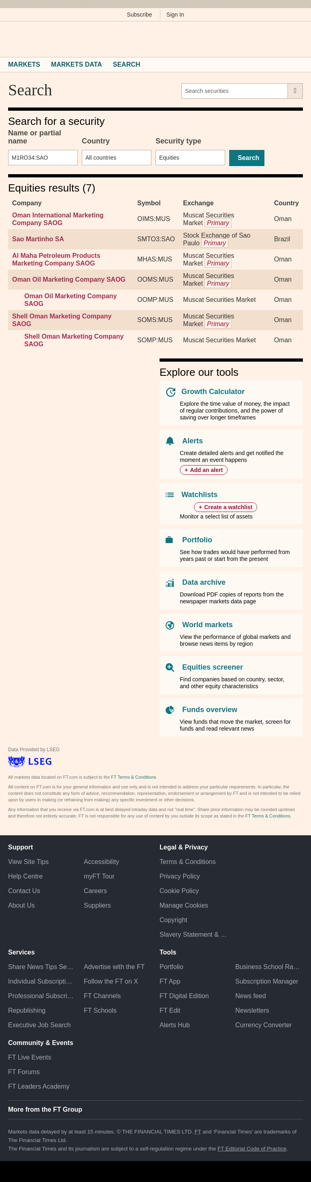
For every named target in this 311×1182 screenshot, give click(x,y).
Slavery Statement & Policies (193, 934)
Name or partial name (34, 137)
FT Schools (100, 1010)
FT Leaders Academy (39, 1086)
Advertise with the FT (114, 966)
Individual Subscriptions (42, 981)
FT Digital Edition (184, 995)
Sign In (175, 14)
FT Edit (170, 1010)
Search (127, 64)
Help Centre (25, 876)
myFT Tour (99, 876)
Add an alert (206, 470)
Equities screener (212, 667)
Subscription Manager (266, 981)
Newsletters (252, 1010)
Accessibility (101, 861)
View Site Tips (28, 861)
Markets (24, 64)
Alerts (192, 441)
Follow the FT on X (111, 981)
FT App (170, 981)
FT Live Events (29, 1057)
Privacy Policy (180, 876)
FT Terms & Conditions (133, 777)
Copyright (173, 920)
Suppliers (97, 905)
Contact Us (24, 890)
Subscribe (139, 14)
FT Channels (102, 995)
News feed (250, 995)
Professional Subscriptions (42, 995)
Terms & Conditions (188, 861)
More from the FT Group (45, 1109)
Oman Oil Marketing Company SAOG (69, 279)
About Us (21, 905)
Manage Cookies (184, 905)
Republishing (27, 1010)
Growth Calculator (213, 392)
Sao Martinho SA (38, 239)
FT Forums (24, 1071)
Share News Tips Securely (42, 966)
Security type (178, 141)
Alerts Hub (175, 1025)
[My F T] (294, 39)
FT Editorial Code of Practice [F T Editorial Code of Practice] (251, 1149)
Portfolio (197, 540)
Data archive (204, 582)
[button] (12, 39)
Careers (95, 890)
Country (96, 141)
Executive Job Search (39, 1025)
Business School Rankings (269, 966)
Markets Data (76, 64)
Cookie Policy (179, 890)
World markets (207, 625)
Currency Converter (263, 1025)
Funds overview (209, 710)
